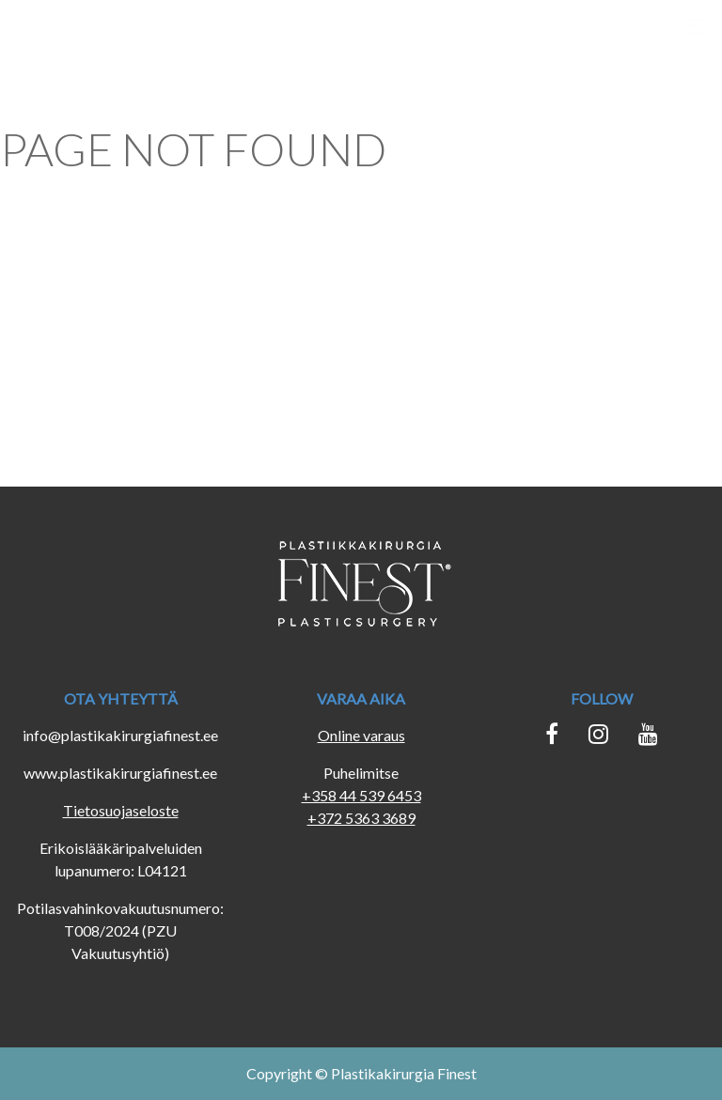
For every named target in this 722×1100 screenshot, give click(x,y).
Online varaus (361, 735)
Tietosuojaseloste (121, 810)
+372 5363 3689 (361, 818)
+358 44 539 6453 (361, 795)
